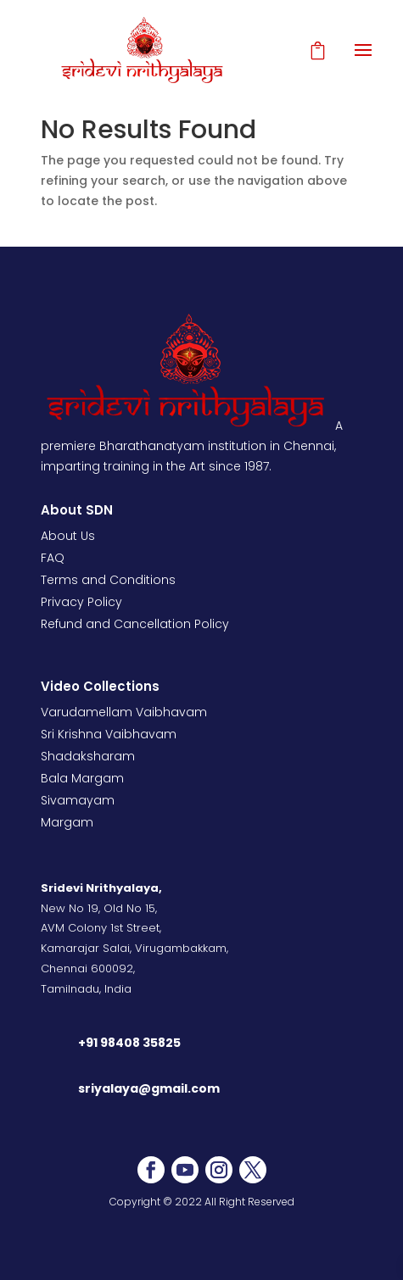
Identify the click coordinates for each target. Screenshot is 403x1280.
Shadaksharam (88, 756)
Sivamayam (78, 800)
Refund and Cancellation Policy (135, 623)
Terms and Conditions (108, 579)
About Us (68, 535)
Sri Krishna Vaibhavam (108, 734)
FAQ (52, 557)
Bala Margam (82, 778)
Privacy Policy (81, 601)
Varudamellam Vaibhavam (124, 712)
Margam (67, 822)
